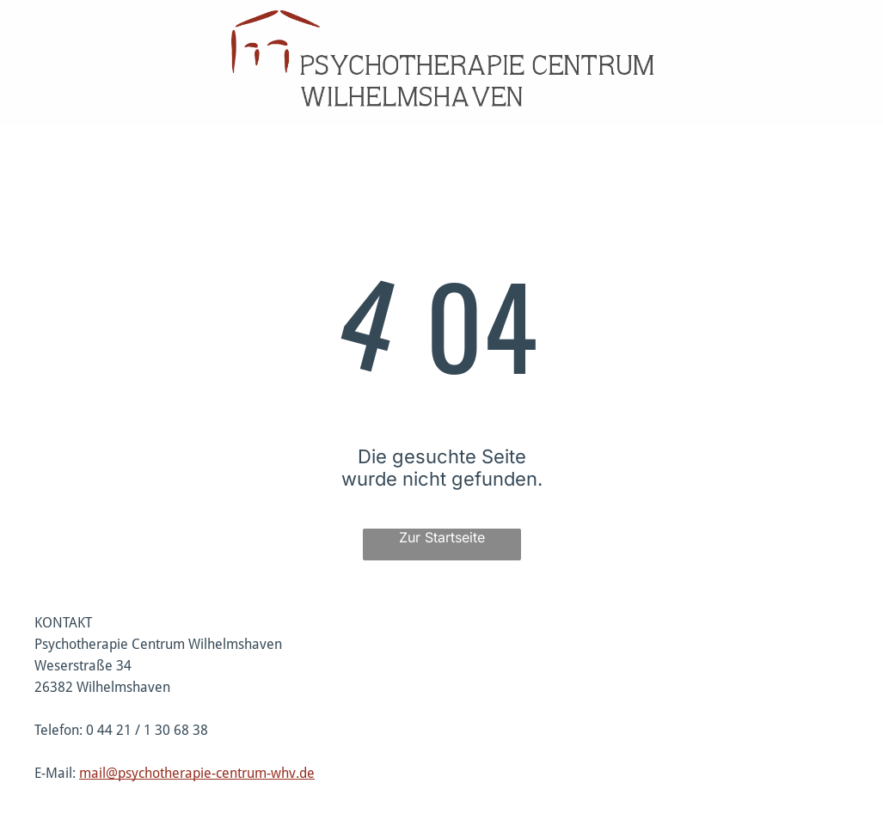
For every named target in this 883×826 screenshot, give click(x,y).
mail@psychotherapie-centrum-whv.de (197, 773)
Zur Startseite (442, 537)
